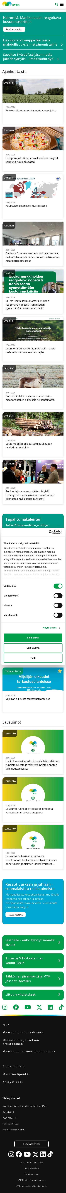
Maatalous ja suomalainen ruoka (29, 1051)
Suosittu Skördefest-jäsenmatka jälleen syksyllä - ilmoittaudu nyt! (28, 56)
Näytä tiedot (49, 627)
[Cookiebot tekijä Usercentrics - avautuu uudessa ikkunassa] (48, 532)
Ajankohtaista (14, 1066)
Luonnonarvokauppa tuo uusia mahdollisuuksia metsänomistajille (30, 42)
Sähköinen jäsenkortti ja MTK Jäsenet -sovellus (27, 978)
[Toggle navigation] (61, 4)
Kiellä (33, 658)
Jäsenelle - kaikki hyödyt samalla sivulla (30, 942)
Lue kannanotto (14, 29)
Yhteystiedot (13, 1081)
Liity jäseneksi (31, 1144)
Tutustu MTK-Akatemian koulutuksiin (24, 960)
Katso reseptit (15, 914)
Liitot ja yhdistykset (20, 994)
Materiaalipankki (16, 1074)
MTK (6, 1024)
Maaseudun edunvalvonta (23, 1032)
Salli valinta (33, 647)
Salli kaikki (33, 637)
